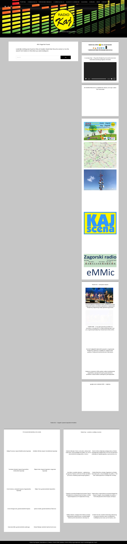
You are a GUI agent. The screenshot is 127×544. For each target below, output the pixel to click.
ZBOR (98, 2)
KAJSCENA (84, 2)
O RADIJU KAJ (32, 2)
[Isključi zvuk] (111, 79)
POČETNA (23, 2)
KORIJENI (92, 2)
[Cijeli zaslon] (114, 79)
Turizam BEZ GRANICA (45, 2)
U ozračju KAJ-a (59, 2)
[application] (100, 71)
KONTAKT (104, 2)
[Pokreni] (86, 79)
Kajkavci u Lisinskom (72, 2)
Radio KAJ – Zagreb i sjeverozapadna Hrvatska (63, 422)
